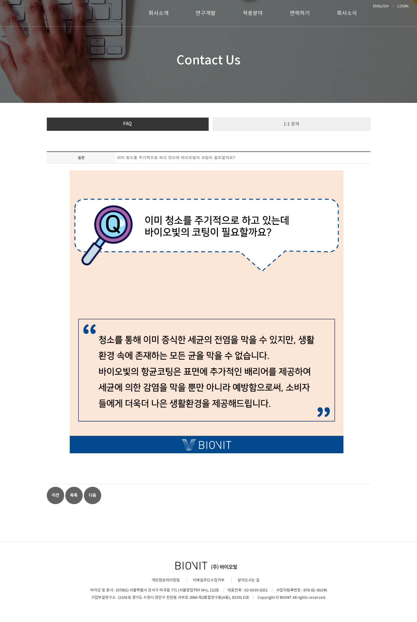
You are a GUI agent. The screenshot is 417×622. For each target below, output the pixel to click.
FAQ (127, 123)
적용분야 (253, 13)
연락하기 (300, 13)
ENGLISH (380, 6)
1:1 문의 (291, 124)
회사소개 (159, 13)
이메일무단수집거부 (209, 580)
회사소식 (347, 13)
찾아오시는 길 (248, 580)
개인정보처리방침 (166, 580)
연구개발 (206, 13)
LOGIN (402, 6)
